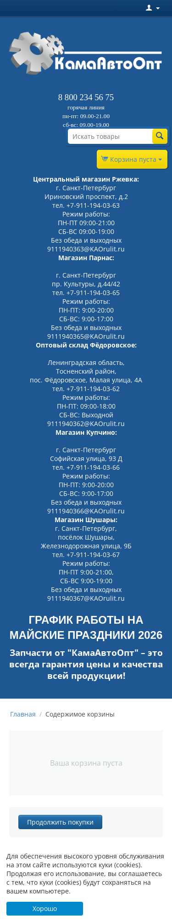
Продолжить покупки (60, 822)
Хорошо (45, 908)
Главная (23, 714)
